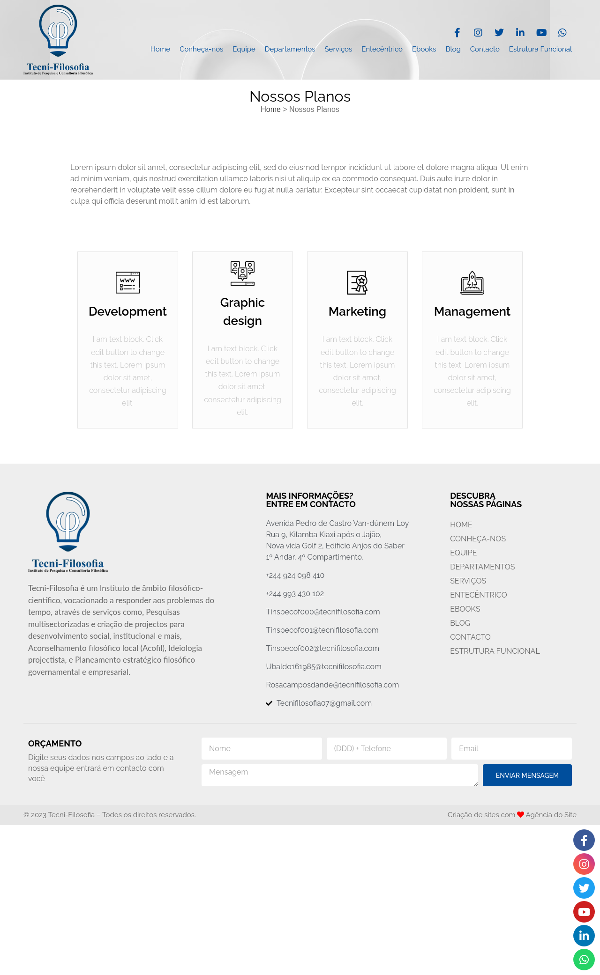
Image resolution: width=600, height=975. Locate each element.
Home (160, 49)
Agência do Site (551, 815)
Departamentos (290, 49)
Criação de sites (473, 815)
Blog (452, 49)
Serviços (338, 49)
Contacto (485, 49)
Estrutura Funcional (540, 49)
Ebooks (424, 49)
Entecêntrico (382, 49)
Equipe (243, 49)
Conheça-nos (201, 49)
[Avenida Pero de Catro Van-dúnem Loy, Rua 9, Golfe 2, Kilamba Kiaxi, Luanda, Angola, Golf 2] (300, 900)
